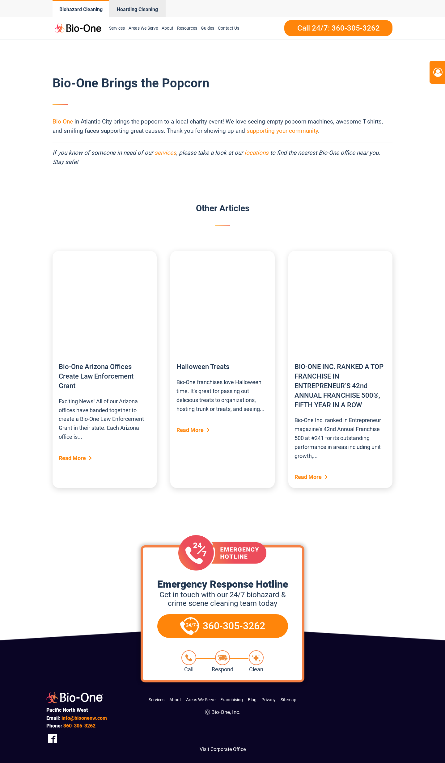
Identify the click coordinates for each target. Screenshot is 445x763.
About (167, 28)
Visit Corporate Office (223, 749)
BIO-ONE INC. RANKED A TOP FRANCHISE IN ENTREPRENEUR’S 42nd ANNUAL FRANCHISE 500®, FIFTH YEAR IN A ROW (339, 386)
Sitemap (288, 699)
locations (256, 152)
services (165, 152)
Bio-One (63, 121)
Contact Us (228, 28)
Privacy (268, 699)
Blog (252, 699)
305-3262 (79, 726)
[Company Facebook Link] (52, 739)
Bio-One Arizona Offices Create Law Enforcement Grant (96, 376)
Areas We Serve (143, 28)
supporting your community (282, 130)
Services (117, 28)
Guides (207, 28)
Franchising (231, 699)
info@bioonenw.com (84, 718)
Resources (187, 28)
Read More (72, 458)
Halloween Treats (202, 367)
